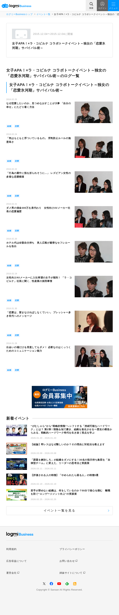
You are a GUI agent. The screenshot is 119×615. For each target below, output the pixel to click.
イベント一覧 (43, 14)
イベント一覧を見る (60, 510)
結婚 (9, 126)
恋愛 (17, 126)
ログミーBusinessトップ (19, 14)
